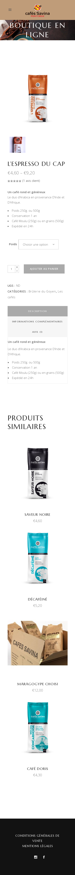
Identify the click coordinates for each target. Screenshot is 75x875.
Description (37, 311)
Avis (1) (37, 331)
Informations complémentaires (37, 321)
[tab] (38, 311)
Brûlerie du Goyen (42, 291)
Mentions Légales (37, 846)
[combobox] (39, 244)
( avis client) (31, 181)
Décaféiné (37, 599)
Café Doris (37, 768)
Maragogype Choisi (37, 684)
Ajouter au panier (44, 269)
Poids (13, 244)
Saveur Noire (37, 514)
